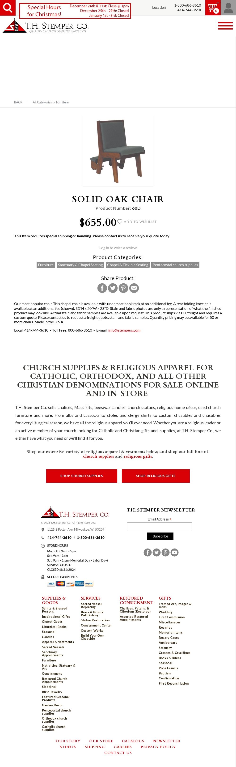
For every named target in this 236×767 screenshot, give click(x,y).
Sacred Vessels (53, 647)
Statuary (165, 647)
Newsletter (167, 740)
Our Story (68, 740)
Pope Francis (168, 668)
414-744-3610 (59, 538)
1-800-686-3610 (187, 5)
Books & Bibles (170, 658)
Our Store (101, 740)
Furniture (62, 102)
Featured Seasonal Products (56, 698)
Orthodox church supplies (54, 720)
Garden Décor (52, 705)
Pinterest (123, 288)
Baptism (165, 673)
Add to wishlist (137, 222)
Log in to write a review (118, 248)
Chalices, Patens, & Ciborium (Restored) (135, 610)
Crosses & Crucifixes (174, 652)
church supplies (98, 456)
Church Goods (52, 621)
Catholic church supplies (54, 728)
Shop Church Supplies (81, 476)
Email (134, 288)
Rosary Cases (169, 637)
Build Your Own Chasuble (92, 637)
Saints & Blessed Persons (54, 610)
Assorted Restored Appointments (134, 618)
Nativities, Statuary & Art (58, 667)
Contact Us (118, 752)
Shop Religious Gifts (156, 476)
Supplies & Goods (54, 600)
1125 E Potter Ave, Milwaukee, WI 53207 (76, 529)
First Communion (172, 617)
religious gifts (138, 456)
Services (91, 598)
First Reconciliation (174, 683)
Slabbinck (49, 686)
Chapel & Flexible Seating (127, 265)
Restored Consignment (136, 600)
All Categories (42, 102)
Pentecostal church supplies (175, 265)
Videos (68, 746)
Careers (123, 746)
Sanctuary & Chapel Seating (80, 265)
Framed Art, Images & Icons (175, 605)
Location (159, 7)
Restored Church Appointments (54, 680)
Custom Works (92, 630)
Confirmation (169, 678)
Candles (48, 637)
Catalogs (133, 740)
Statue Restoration (95, 620)
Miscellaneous (170, 622)
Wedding (166, 612)
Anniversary (168, 642)
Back (18, 102)
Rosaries (165, 627)
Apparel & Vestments (58, 641)
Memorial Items (171, 632)
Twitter (113, 288)
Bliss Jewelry (52, 692)
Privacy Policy (158, 746)
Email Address (160, 519)
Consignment (52, 673)
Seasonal (48, 631)
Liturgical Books (54, 626)
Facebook (102, 288)
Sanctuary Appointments (52, 653)
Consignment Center (96, 625)
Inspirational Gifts (56, 616)
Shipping (95, 746)
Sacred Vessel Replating (91, 605)
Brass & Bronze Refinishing (92, 613)
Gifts (165, 598)
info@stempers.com (124, 330)
